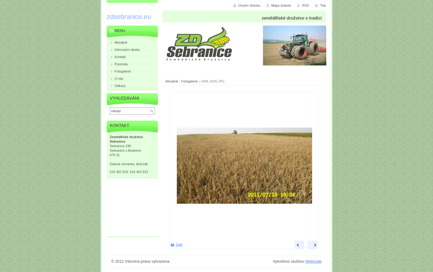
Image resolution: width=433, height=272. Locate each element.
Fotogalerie (189, 81)
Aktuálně (171, 81)
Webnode (313, 261)
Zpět (179, 244)
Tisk (323, 5)
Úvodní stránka (249, 5)
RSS (305, 5)
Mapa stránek (281, 5)
